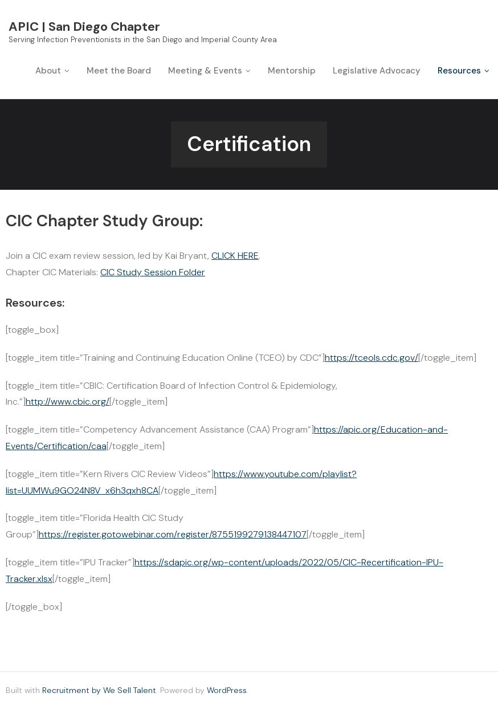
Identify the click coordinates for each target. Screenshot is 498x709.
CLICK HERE (235, 256)
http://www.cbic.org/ (67, 402)
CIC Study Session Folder (152, 272)
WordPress (227, 690)
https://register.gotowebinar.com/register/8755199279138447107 (173, 534)
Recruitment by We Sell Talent (99, 690)
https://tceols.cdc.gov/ (371, 358)
